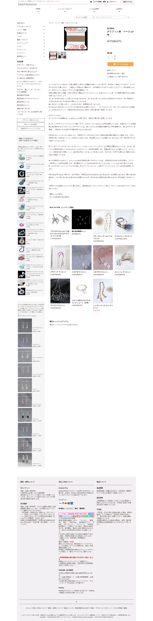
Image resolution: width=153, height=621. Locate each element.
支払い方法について (39, 608)
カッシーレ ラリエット (123, 272)
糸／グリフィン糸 (71, 23)
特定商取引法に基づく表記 (116, 73)
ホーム (51, 23)
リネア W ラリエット (79, 272)
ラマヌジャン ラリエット (123, 236)
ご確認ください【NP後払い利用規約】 (72, 538)
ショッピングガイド (65, 10)
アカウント (113, 1)
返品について (111, 70)
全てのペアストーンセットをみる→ (27, 316)
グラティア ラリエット (58, 272)
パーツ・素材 (60, 23)
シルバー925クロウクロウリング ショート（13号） (81, 302)
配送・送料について (55, 608)
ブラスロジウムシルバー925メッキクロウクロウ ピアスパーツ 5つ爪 (59, 233)
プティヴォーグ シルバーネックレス (102, 237)
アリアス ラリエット (57, 305)
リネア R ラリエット (100, 272)
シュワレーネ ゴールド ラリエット (103, 307)
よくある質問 (94, 10)
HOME (38, 10)
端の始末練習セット (79, 231)
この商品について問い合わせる (117, 76)
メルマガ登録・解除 (99, 1)
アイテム (127, 2)
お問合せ (119, 10)
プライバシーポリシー (103, 608)
